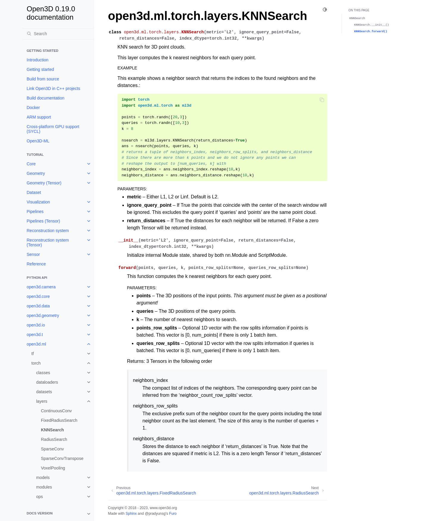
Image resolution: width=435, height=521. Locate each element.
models (43, 477)
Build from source (43, 79)
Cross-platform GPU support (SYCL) (53, 129)
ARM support (39, 117)
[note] (57, 514)
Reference (36, 264)
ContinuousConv (56, 410)
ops (39, 496)
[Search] (57, 33)
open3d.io (36, 325)
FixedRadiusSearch (59, 420)
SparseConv (52, 449)
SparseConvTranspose (62, 458)
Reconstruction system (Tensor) (48, 242)
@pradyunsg (155, 513)
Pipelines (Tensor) (43, 221)
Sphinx (131, 513)
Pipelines (35, 211)
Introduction (38, 59)
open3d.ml (36, 344)
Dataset (34, 192)
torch (36, 363)
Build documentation (46, 98)
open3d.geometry (43, 315)
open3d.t (35, 334)
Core (31, 163)
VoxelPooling (53, 468)
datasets (44, 391)
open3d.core (38, 296)
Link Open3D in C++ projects (53, 88)
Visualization (38, 202)
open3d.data (38, 306)
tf (33, 353)
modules (44, 487)
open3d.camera (41, 286)
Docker (33, 107)
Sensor (33, 254)
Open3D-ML (38, 141)
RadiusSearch (54, 439)
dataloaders (47, 382)
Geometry (36, 173)
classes (43, 372)
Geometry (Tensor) (44, 183)
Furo (173, 513)
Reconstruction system (48, 230)
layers (41, 401)
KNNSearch (52, 429)
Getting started (40, 69)
